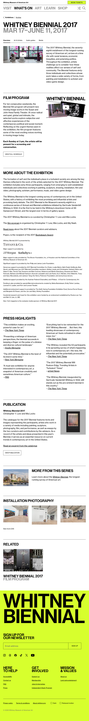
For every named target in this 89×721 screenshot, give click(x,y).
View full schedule (13, 154)
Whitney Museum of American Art (15, 2)
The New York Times (14, 330)
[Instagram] (4, 655)
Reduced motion (67, 703)
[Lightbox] (73, 422)
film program (13, 223)
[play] (23, 54)
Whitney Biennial (60, 477)
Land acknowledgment (68, 680)
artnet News (53, 371)
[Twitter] (26, 655)
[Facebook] (15, 655)
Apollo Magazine (12, 348)
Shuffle (79, 8)
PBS (7, 377)
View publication (12, 453)
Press (5, 688)
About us (63, 676)
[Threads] (10, 655)
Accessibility (7, 676)
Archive (18, 17)
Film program (16, 98)
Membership (36, 680)
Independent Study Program (42, 688)
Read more (8, 229)
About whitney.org (39, 703)
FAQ (4, 684)
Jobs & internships (38, 684)
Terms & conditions (23, 703)
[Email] (35, 646)
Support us (36, 676)
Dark (53, 703)
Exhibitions (9, 17)
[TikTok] (21, 655)
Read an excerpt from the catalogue (20, 445)
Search (84, 8)
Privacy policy (8, 703)
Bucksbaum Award (44, 235)
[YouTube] (32, 655)
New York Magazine (14, 359)
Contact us (7, 680)
